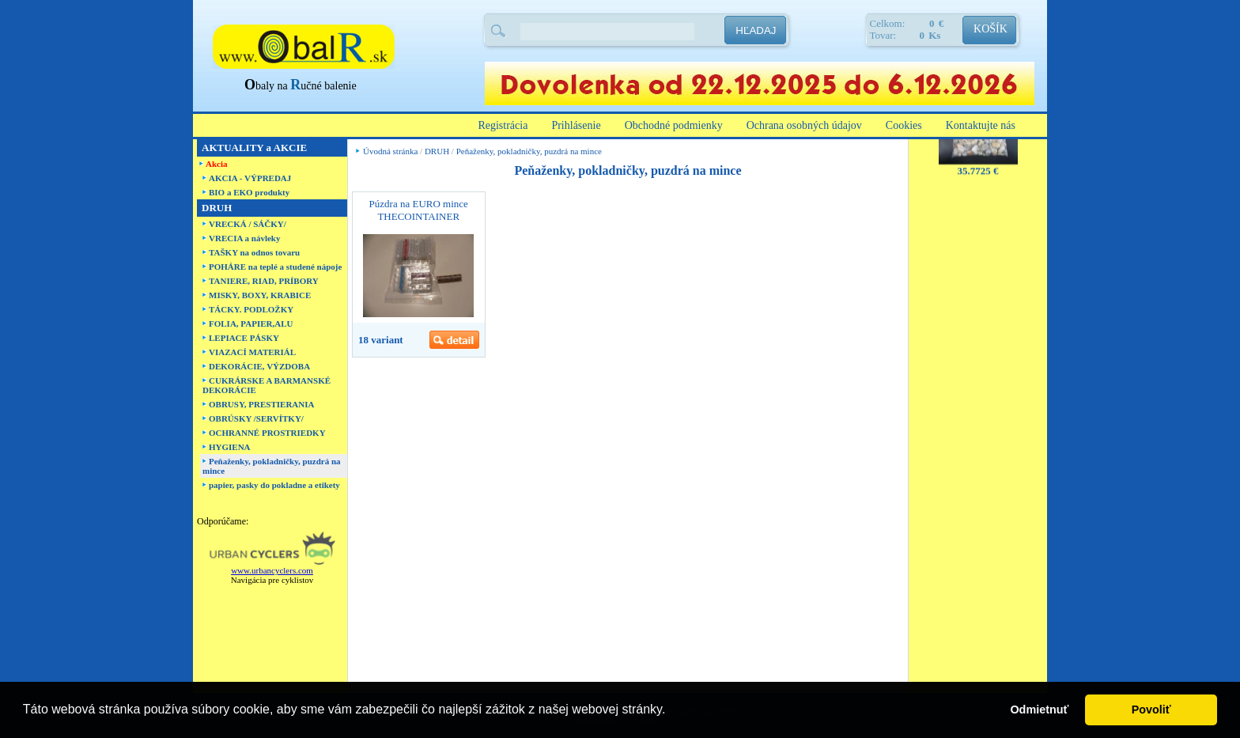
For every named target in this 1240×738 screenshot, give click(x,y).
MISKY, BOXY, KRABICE (260, 295)
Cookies (904, 125)
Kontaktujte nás (980, 125)
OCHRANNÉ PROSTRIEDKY (267, 432)
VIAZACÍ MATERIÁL (252, 352)
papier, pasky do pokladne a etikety (274, 485)
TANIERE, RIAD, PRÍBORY (264, 281)
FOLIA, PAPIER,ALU (251, 323)
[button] (671, 711)
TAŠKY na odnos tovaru (254, 252)
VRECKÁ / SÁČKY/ (247, 224)
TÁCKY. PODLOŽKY (251, 309)
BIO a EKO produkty (249, 192)
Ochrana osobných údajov (804, 125)
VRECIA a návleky (244, 238)
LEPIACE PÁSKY (244, 338)
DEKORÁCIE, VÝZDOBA (259, 366)
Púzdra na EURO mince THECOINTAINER (418, 210)
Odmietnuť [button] (1039, 709)
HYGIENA (230, 447)
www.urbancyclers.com (272, 570)
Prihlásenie (575, 125)
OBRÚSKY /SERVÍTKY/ (256, 418)
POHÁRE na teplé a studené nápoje (275, 266)
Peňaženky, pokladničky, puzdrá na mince (529, 151)
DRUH (437, 151)
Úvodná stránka (390, 151)
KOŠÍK (990, 29)
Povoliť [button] (1151, 709)
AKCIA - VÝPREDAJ (250, 178)
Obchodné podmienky (674, 125)
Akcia (217, 163)
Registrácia (502, 125)
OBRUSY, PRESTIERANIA (261, 404)
